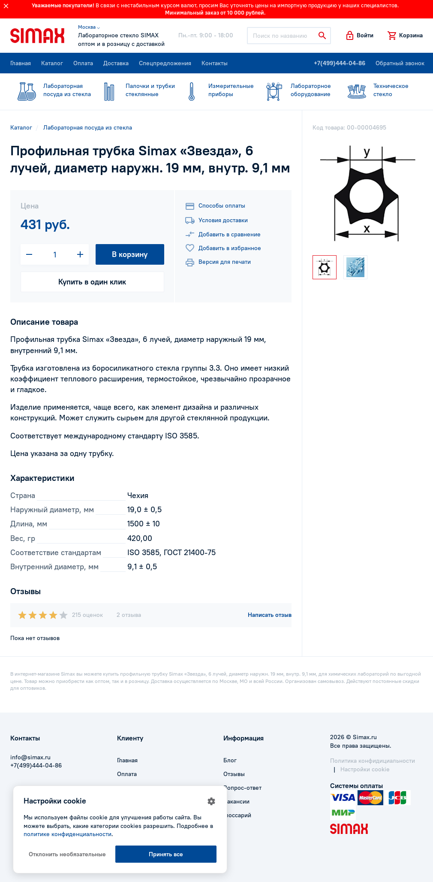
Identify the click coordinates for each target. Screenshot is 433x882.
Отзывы (234, 774)
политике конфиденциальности (67, 834)
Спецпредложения (165, 63)
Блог (230, 760)
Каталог (52, 63)
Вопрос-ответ (242, 787)
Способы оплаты (215, 206)
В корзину (129, 254)
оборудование (294, 90)
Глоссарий (237, 815)
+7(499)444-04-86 (339, 63)
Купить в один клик (92, 282)
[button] (359, 35)
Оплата (83, 63)
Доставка (116, 63)
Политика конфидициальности (372, 760)
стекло (376, 90)
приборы (214, 90)
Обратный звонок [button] (400, 63)
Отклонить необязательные (67, 854)
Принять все (166, 854)
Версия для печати (218, 262)
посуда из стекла (50, 90)
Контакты (214, 63)
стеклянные (134, 90)
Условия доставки (216, 220)
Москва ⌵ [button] (89, 27)
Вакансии (236, 801)
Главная (20, 63)
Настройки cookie (365, 769)
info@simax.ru (30, 757)
